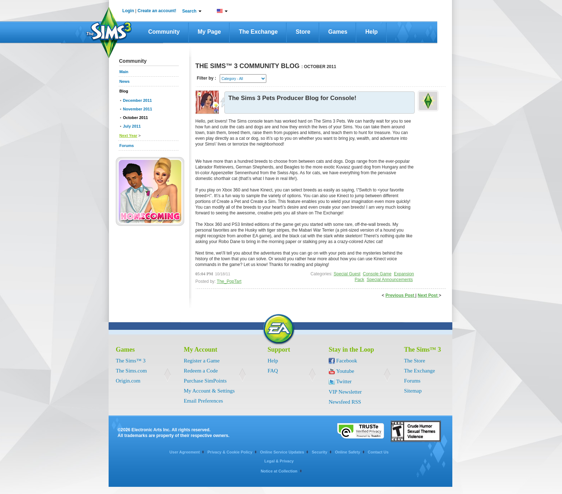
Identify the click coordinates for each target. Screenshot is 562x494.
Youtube (345, 371)
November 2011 (137, 109)
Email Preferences (203, 401)
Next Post (428, 295)
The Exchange (258, 32)
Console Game (377, 273)
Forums (412, 381)
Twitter (344, 381)
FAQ (273, 371)
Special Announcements (390, 279)
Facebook (346, 361)
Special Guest (347, 273)
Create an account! (157, 10)
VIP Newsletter (345, 392)
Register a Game (202, 361)
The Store (414, 361)
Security (319, 452)
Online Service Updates (282, 452)
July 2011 (132, 126)
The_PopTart (229, 281)
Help (371, 32)
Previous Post (400, 295)
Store (303, 32)
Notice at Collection (279, 471)
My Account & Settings (209, 391)
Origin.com (128, 381)
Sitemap (413, 391)
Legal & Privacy (279, 461)
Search (189, 11)
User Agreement (185, 452)
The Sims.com (131, 371)
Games (337, 32)
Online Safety (347, 452)
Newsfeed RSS (345, 402)
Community (164, 32)
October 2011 (135, 117)
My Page (209, 32)
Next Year (128, 135)
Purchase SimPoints (205, 381)
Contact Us (378, 452)
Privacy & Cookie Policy (230, 452)
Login (128, 10)
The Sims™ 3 (131, 361)
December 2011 (137, 100)
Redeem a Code (201, 371)
